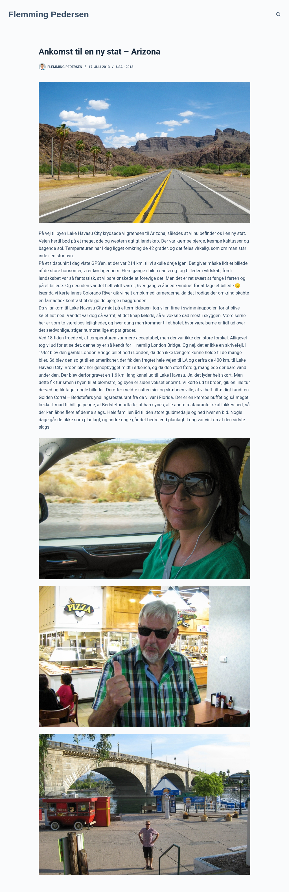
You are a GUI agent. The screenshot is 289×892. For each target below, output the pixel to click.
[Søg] (278, 14)
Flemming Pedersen (48, 14)
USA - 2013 (124, 67)
